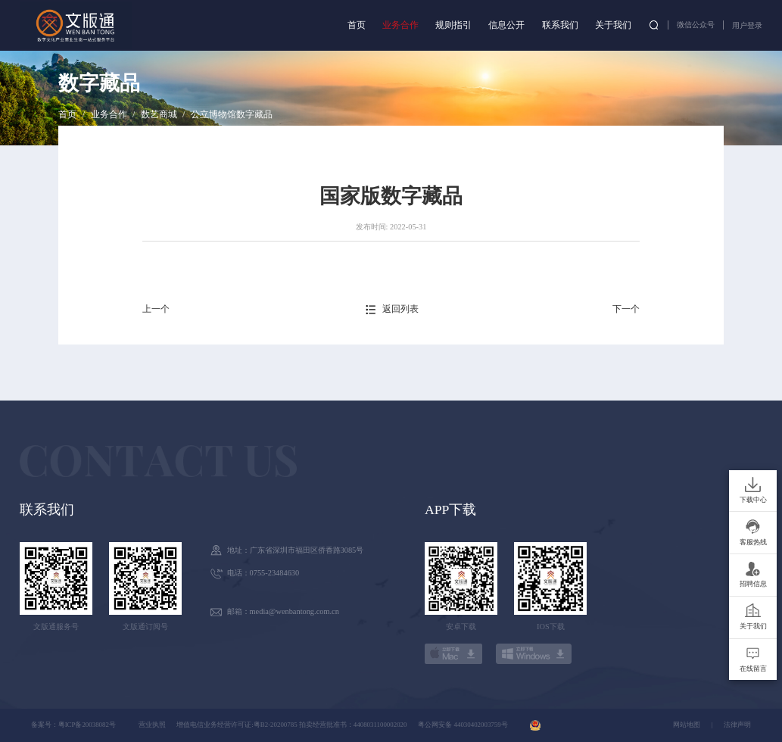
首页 (356, 25)
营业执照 (152, 724)
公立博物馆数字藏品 (232, 114)
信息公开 (506, 25)
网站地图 (686, 724)
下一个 (626, 309)
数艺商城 (159, 114)
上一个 (156, 309)
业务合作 (400, 25)
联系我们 (560, 25)
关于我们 (613, 25)
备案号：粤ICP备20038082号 (73, 724)
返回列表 (400, 309)
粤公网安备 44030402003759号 (462, 724)
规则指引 (453, 25)
